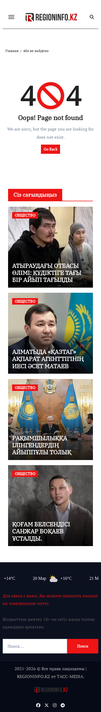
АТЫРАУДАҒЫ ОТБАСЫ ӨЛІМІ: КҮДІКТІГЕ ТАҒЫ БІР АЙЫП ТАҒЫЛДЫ (46, 273)
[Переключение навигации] (11, 17)
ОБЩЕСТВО (25, 215)
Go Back (50, 149)
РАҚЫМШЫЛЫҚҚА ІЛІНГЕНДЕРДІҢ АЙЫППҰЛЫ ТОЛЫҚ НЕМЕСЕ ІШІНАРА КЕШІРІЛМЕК (41, 452)
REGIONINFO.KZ (33, 676)
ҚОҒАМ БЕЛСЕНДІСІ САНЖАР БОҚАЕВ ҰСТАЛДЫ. (41, 531)
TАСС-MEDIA (70, 676)
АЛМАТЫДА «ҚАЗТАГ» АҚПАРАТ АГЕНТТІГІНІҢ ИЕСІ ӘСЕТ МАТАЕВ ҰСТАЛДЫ (48, 362)
